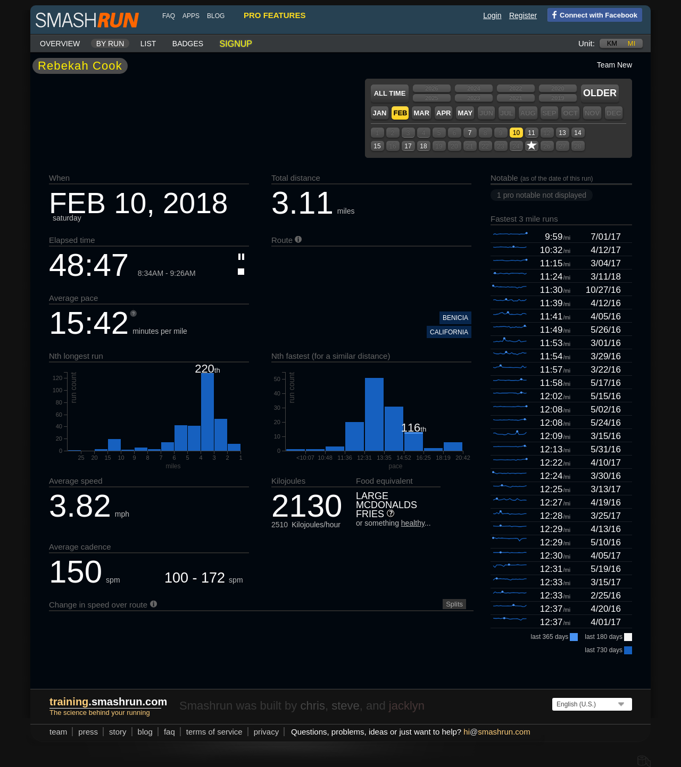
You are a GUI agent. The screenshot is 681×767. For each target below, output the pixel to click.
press (88, 731)
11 (531, 133)
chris (312, 705)
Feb (400, 113)
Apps (191, 16)
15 (376, 146)
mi (631, 43)
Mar (421, 113)
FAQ (168, 16)
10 (516, 133)
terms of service (214, 731)
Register (523, 15)
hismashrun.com (496, 731)
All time (390, 93)
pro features (274, 15)
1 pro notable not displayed (541, 195)
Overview (60, 43)
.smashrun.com (108, 701)
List (148, 43)
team (58, 731)
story (118, 731)
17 (407, 146)
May (465, 113)
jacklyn (407, 705)
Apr (443, 113)
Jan (379, 113)
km (612, 43)
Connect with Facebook (592, 14)
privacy (266, 731)
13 (562, 133)
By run (110, 43)
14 (577, 133)
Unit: (586, 43)
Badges (187, 43)
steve (345, 705)
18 (423, 146)
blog (216, 16)
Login (492, 15)
